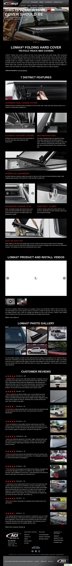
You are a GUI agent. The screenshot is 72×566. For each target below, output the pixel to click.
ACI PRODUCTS (48, 2)
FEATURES (23, 5)
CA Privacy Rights (60, 554)
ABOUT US (26, 534)
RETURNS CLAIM (58, 542)
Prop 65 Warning (22, 70)
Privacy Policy (52, 554)
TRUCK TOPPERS (22, 561)
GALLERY (35, 5)
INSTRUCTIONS (28, 541)
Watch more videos (12, 317)
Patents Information (44, 554)
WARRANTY (56, 536)
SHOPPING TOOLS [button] (58, 2)
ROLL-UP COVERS (8, 561)
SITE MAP (26, 543)
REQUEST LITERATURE (44, 536)
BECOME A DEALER (43, 538)
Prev (5, 23)
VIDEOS (29, 5)
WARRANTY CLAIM (58, 538)
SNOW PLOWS (44, 561)
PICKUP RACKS (30, 561)
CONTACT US (27, 536)
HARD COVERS (26, 2)
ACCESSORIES (34, 2)
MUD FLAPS (50, 561)
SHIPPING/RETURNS (58, 540)
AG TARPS (37, 561)
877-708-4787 (12, 540)
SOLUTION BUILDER (44, 534)
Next (66, 23)
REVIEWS (41, 5)
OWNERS (41, 2)
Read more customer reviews (15, 527)
